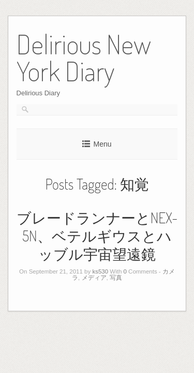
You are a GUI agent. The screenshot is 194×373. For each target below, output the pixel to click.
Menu (102, 144)
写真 (116, 278)
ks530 (100, 271)
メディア (94, 278)
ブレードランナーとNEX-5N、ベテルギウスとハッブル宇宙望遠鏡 (97, 235)
